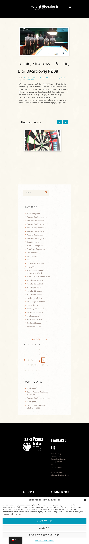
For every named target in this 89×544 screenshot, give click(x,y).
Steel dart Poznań (34, 323)
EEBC (29, 260)
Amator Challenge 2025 (36, 235)
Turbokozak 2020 (34, 327)
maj (36, 339)
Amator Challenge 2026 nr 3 (38, 398)
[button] (85, 500)
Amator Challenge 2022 (37, 224)
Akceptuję (44, 521)
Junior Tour (31, 267)
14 (36, 360)
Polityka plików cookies (44, 541)
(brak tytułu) (32, 388)
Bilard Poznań (33, 242)
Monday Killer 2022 (35, 287)
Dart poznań (32, 253)
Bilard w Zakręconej (46, 78)
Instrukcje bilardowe (35, 263)
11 (24, 360)
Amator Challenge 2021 (36, 221)
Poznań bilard (32, 305)
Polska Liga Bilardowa (60, 78)
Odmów (44, 528)
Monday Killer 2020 (35, 280)
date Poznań (32, 256)
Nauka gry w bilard (34, 298)
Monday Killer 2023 (35, 291)
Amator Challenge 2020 (37, 217)
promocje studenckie (35, 309)
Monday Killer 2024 (35, 295)
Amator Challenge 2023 (36, 228)
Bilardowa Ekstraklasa (36, 249)
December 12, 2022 (29, 78)
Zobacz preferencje (44, 535)
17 (46, 360)
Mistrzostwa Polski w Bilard (38, 277)
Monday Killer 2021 (35, 284)
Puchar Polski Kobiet (35, 312)
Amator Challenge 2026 (37, 238)
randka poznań (33, 316)
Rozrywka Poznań (34, 319)
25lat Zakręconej (33, 213)
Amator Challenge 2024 (37, 231)
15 (39, 360)
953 (25, 80)
